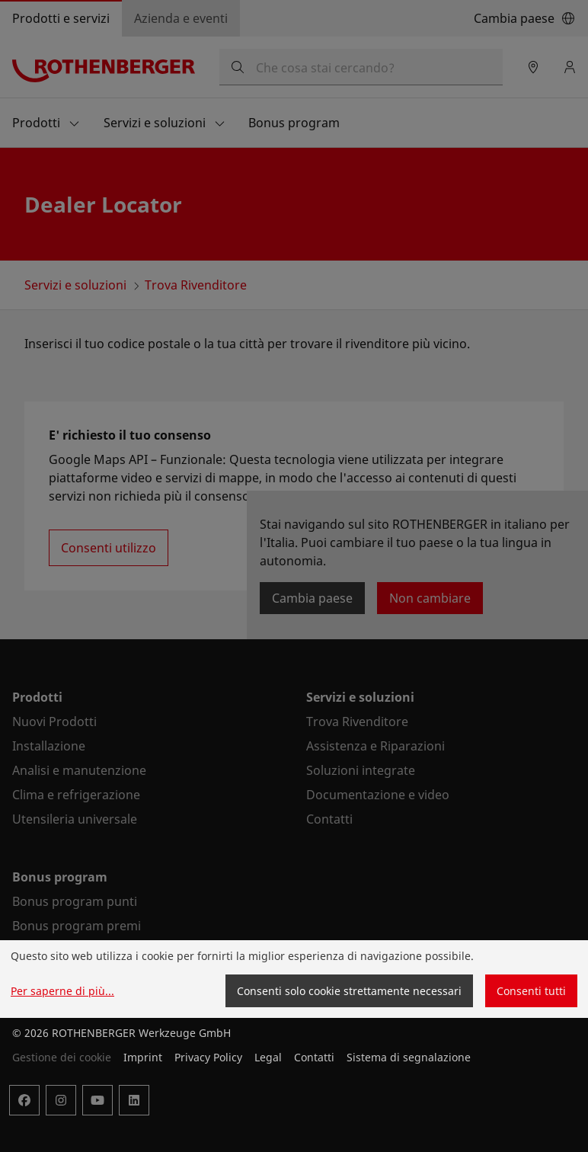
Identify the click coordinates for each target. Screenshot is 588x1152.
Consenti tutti (531, 991)
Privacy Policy (208, 1057)
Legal (268, 1057)
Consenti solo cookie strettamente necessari (349, 991)
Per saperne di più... (62, 991)
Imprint (142, 1057)
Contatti (314, 1057)
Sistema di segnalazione (409, 1057)
